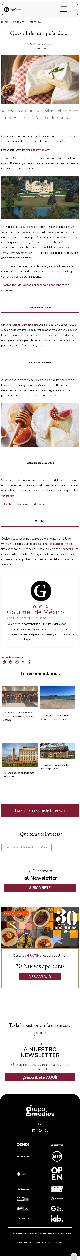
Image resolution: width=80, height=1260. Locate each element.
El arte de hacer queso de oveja (24, 504)
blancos (58, 544)
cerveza (68, 549)
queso (5, 163)
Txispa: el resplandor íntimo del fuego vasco (56, 766)
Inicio (6, 22)
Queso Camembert (25, 325)
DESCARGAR (40, 976)
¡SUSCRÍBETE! (40, 887)
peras (10, 496)
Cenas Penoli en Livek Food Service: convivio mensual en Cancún (18, 716)
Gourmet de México (42, 44)
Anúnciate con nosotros (27, 1233)
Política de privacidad (62, 1233)
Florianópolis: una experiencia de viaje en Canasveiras (56, 717)
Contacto (13, 1233)
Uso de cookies (45, 1233)
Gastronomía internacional (19, 847)
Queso (44, 847)
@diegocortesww (37, 150)
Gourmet (21, 22)
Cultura (35, 22)
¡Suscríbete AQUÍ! (40, 1077)
